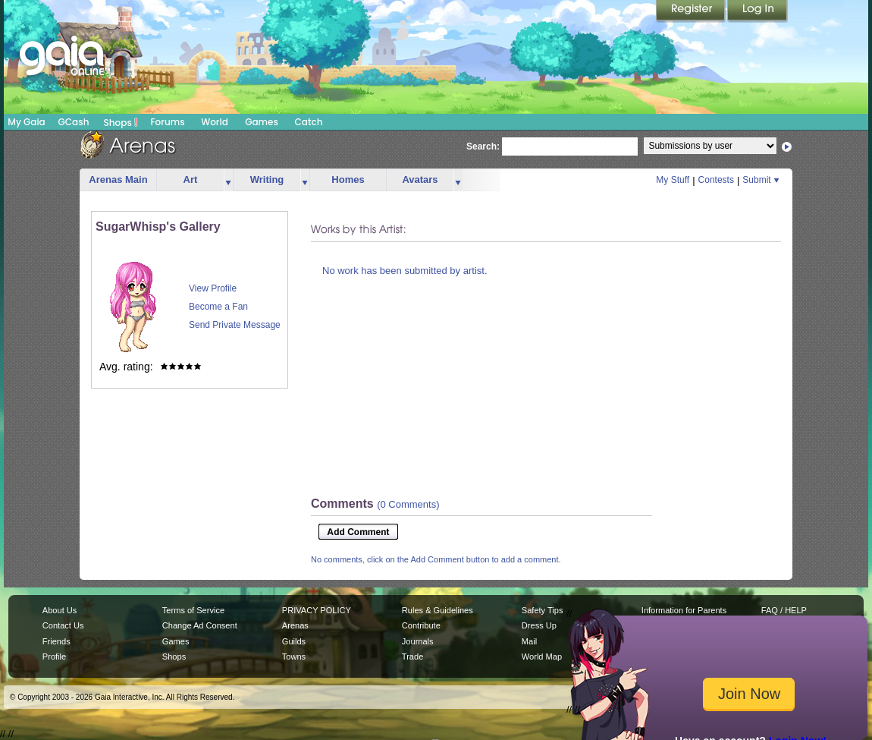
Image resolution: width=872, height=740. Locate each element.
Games (261, 121)
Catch (309, 121)
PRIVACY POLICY (316, 610)
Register (691, 11)
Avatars (420, 179)
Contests (716, 180)
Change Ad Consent (199, 625)
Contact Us (63, 625)
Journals (418, 641)
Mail (529, 641)
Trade (412, 656)
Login (757, 11)
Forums (167, 121)
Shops (121, 122)
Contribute (421, 625)
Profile (54, 656)
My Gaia (26, 121)
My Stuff (672, 180)
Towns (294, 656)
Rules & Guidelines (437, 610)
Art (190, 179)
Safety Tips (542, 610)
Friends (56, 641)
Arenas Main (118, 179)
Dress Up (539, 625)
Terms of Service (193, 610)
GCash (73, 121)
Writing (267, 179)
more (228, 180)
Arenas (295, 625)
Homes (347, 179)
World (214, 121)
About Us (59, 610)
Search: (483, 146)
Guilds (294, 641)
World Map (542, 656)
